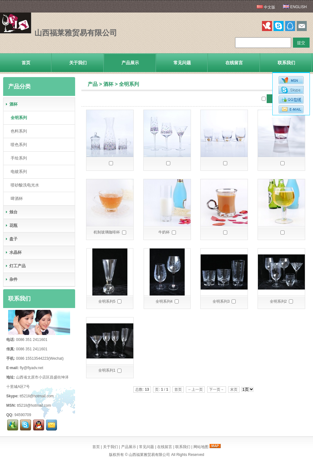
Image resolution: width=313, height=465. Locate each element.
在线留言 (234, 62)
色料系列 (17, 131)
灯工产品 (15, 266)
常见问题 (182, 62)
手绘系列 (17, 158)
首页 (26, 62)
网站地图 (200, 447)
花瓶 (11, 225)
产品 (93, 84)
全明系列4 (164, 301)
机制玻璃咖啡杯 (107, 232)
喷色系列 (17, 144)
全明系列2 (278, 301)
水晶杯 (13, 252)
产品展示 (130, 62)
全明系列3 (221, 301)
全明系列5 (106, 301)
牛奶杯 (164, 232)
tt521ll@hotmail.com (37, 396)
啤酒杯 (15, 198)
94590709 (22, 415)
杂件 (11, 279)
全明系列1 (106, 370)
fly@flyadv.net (31, 368)
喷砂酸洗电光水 (23, 185)
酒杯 (108, 84)
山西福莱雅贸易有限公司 (149, 454)
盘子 (11, 239)
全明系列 (129, 84)
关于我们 (78, 62)
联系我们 (286, 62)
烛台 (11, 212)
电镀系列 (17, 171)
